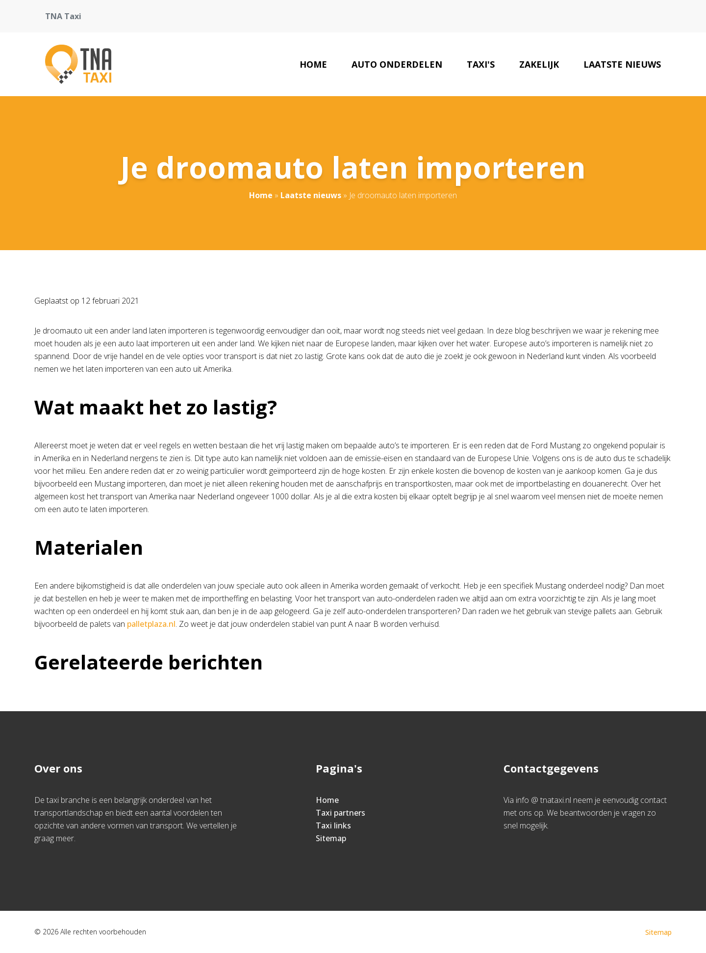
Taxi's (481, 64)
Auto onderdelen (397, 64)
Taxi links (333, 825)
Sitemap (331, 838)
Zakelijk (539, 64)
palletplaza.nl (151, 623)
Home (313, 64)
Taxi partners (340, 812)
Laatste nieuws (622, 64)
